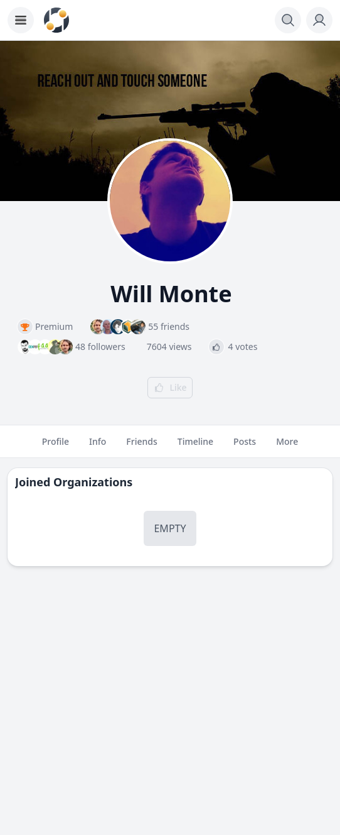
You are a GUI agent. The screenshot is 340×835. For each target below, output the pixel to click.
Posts (244, 446)
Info (97, 446)
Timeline (195, 446)
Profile (55, 446)
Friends (141, 446)
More (287, 446)
